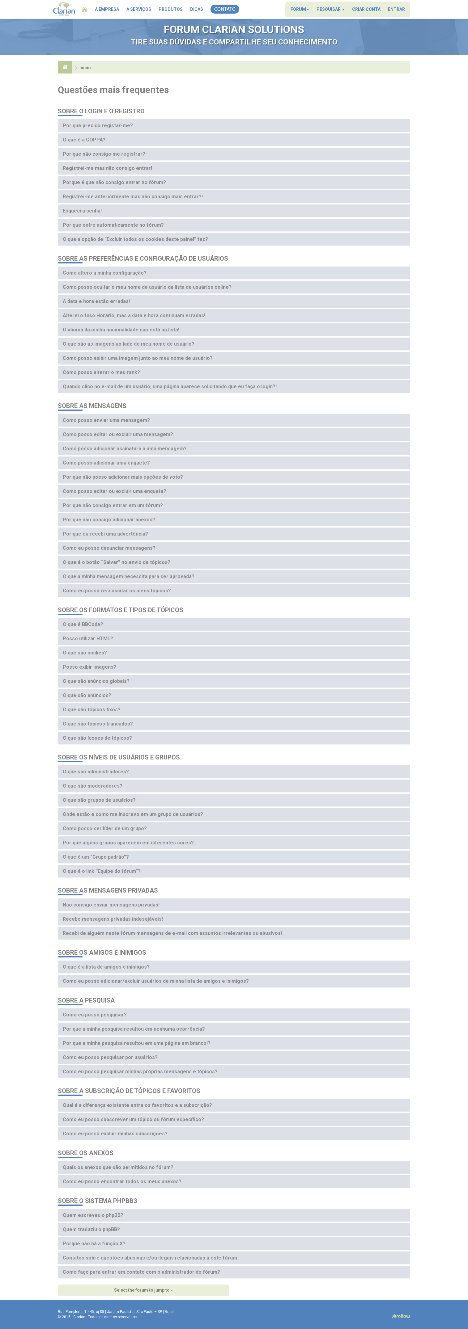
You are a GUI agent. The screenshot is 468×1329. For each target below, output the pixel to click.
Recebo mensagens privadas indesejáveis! (113, 919)
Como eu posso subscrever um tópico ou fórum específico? (133, 1119)
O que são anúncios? (87, 695)
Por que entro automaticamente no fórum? (113, 225)
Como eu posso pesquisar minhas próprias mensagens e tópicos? (140, 1072)
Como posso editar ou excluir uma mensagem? (118, 434)
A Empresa (107, 9)
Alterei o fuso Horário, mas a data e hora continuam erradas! (134, 315)
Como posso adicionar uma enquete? (106, 463)
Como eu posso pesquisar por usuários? (110, 1057)
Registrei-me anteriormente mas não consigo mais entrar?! (133, 197)
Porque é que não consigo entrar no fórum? (114, 182)
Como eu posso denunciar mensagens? (109, 548)
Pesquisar (331, 9)
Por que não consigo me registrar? (104, 154)
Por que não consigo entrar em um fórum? (113, 505)
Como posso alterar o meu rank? (101, 372)
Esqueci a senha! (82, 211)
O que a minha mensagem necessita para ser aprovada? (128, 576)
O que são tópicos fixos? (92, 710)
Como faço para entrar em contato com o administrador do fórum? (141, 1272)
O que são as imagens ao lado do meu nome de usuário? (128, 344)
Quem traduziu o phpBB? (91, 1229)
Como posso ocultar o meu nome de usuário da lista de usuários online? (147, 287)
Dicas (196, 9)
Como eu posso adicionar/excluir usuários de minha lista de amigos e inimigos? (156, 981)
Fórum (300, 9)
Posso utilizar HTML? (88, 638)
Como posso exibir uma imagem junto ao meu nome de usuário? (138, 358)
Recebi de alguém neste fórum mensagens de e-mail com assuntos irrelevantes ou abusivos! (172, 933)
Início (85, 67)
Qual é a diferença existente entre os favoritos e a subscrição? (137, 1105)
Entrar (396, 9)
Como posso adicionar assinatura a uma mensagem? (125, 449)
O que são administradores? (96, 772)
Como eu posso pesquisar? (95, 1015)
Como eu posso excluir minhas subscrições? (115, 1134)
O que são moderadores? (92, 786)
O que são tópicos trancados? (98, 724)
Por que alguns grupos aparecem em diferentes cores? (128, 843)
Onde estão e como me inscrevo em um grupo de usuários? (133, 814)
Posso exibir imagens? (89, 667)
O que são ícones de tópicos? (97, 738)
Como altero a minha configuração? (105, 273)
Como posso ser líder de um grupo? (105, 828)
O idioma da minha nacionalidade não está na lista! (121, 330)
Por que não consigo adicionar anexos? (109, 520)
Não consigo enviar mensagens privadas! (111, 905)
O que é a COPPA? (84, 140)
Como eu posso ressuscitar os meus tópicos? (117, 591)
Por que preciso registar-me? (98, 125)
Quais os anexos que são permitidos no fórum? (118, 1167)
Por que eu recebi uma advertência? (105, 534)
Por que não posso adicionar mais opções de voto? (123, 477)
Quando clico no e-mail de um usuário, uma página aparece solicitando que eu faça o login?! (170, 386)
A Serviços (138, 9)
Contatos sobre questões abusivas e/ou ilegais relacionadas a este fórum (150, 1258)
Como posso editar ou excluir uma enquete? (114, 491)
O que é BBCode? (83, 624)
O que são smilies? (85, 653)
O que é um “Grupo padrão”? (96, 857)
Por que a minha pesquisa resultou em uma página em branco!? (137, 1043)
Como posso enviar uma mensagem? (106, 420)
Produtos (171, 9)
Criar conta (366, 9)
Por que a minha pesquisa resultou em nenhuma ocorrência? (134, 1029)
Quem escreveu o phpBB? (93, 1215)
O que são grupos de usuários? (99, 800)
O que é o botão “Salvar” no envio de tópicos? (116, 562)
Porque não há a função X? (94, 1244)
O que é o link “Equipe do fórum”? (102, 871)
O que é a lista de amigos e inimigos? (106, 967)
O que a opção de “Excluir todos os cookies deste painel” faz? (135, 239)
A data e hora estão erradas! (96, 301)
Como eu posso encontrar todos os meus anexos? (122, 1181)
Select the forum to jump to (143, 1290)
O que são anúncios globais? (96, 681)
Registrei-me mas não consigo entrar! (107, 168)
